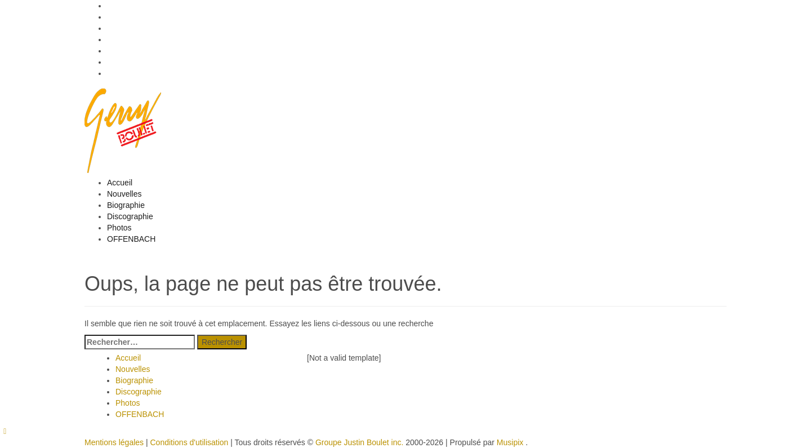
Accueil (119, 182)
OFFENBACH (131, 238)
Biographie (126, 205)
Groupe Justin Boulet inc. (359, 442)
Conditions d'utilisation (189, 442)
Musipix (510, 442)
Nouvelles (124, 193)
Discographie (130, 216)
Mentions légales (114, 442)
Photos (119, 227)
